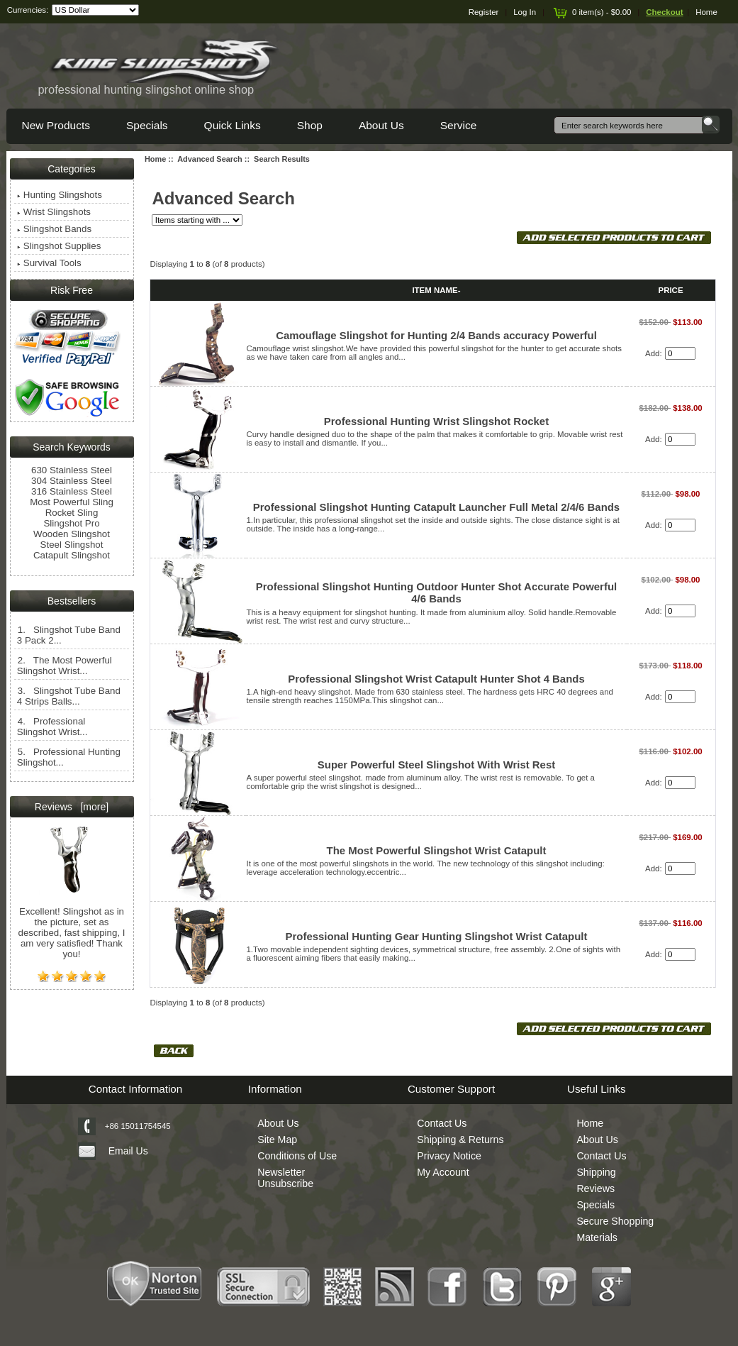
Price (671, 290)
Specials (147, 125)
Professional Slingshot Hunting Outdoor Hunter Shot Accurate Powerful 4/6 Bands (436, 592)
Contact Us (441, 1123)
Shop (310, 125)
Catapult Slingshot (71, 555)
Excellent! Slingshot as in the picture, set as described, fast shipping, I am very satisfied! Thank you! (71, 923)
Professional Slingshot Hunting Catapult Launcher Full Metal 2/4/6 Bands (436, 507)
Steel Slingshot (72, 544)
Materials (596, 1237)
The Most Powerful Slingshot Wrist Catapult (437, 850)
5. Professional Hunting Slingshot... (69, 757)
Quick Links (232, 125)
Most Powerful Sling (71, 502)
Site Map (277, 1139)
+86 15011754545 (138, 1126)
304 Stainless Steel (71, 480)
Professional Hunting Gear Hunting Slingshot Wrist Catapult (437, 936)
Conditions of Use (297, 1156)
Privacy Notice (449, 1156)
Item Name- (436, 290)
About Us (381, 125)
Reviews (595, 1188)
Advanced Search (209, 159)
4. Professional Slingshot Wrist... (52, 726)
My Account (443, 1172)
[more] (91, 806)
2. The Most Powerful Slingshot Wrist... (64, 665)
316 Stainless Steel (71, 491)
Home (706, 12)
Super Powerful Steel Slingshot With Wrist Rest (436, 764)
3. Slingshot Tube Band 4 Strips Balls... (69, 696)
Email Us (128, 1151)
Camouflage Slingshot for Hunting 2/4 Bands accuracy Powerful (436, 335)
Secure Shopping (615, 1221)
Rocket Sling (72, 512)
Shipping (595, 1172)
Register (484, 12)
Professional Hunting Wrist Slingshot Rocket (436, 421)
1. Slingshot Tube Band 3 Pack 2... (69, 635)
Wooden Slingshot (71, 534)
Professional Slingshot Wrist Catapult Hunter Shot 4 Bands (436, 679)
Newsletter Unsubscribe (285, 1177)
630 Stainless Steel (71, 470)
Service (458, 125)
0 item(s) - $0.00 (591, 12)
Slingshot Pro (71, 523)
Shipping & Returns (460, 1139)
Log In (524, 12)
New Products (56, 125)
